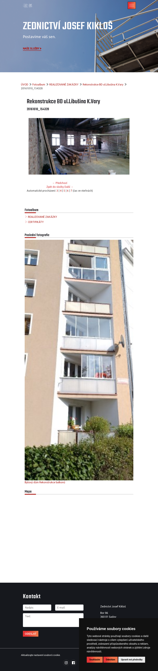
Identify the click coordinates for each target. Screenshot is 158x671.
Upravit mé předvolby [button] (131, 659)
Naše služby (32, 48)
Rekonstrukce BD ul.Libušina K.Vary (103, 84)
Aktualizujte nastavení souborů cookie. (40, 655)
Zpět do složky (55, 186)
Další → (68, 186)
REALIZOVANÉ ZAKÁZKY (64, 84)
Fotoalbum (38, 84)
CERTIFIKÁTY (36, 222)
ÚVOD (24, 84)
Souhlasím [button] (94, 659)
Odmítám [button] (110, 659)
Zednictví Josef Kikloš (68, 26)
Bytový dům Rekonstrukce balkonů (45, 482)
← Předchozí (59, 182)
